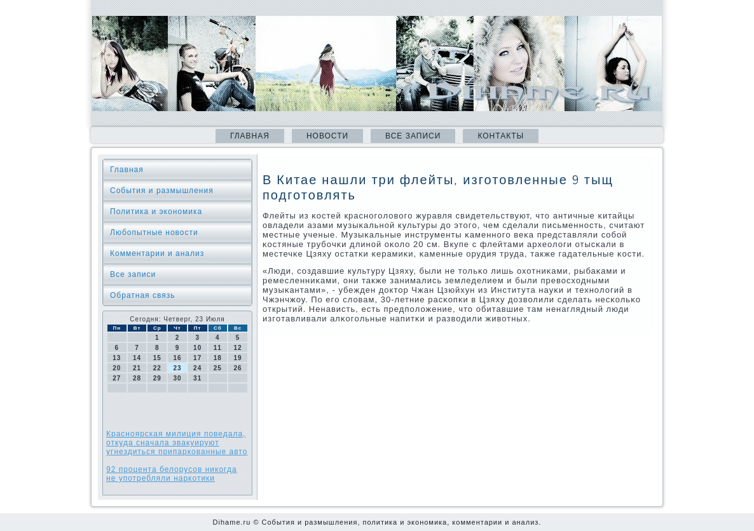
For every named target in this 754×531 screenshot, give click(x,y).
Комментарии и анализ (157, 253)
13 (117, 357)
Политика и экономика (156, 211)
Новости (327, 135)
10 (197, 347)
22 (157, 368)
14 (137, 357)
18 (218, 357)
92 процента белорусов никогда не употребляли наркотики (171, 474)
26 (238, 368)
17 (197, 357)
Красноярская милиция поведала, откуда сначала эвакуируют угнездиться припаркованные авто (176, 442)
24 (197, 368)
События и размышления (162, 190)
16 (177, 357)
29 (157, 378)
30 (177, 378)
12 (238, 347)
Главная (250, 135)
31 (197, 378)
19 (238, 357)
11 (218, 347)
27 (117, 378)
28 (137, 378)
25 (218, 368)
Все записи (413, 135)
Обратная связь (142, 295)
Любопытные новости (154, 232)
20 (117, 368)
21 (137, 368)
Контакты (500, 135)
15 (157, 357)
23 (177, 368)
